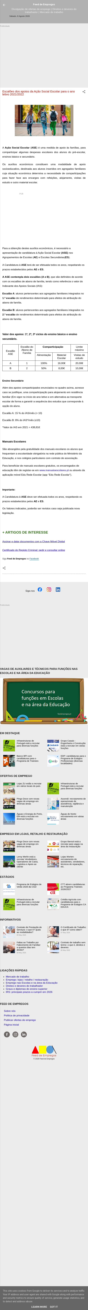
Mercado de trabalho (17, 976)
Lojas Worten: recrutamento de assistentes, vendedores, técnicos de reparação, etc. (73, 861)
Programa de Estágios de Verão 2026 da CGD (29, 885)
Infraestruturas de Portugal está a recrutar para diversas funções (28, 743)
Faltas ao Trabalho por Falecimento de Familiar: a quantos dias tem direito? (29, 946)
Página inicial (11, 1024)
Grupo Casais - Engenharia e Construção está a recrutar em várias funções (73, 744)
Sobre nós (10, 1010)
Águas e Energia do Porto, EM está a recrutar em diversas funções (29, 816)
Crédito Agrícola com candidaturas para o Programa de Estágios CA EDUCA (73, 903)
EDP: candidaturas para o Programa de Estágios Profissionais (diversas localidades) (73, 760)
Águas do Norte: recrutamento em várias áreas (72, 816)
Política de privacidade (16, 1015)
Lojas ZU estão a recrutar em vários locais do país (29, 784)
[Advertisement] (27, 54)
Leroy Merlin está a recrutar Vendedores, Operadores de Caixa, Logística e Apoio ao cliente (27, 861)
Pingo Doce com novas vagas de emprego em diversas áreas (28, 801)
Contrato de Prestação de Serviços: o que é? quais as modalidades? (29, 929)
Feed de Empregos (44, 4)
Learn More (39, 1306)
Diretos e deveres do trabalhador (24, 985)
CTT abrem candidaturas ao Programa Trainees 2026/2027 (73, 886)
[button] (84, 92)
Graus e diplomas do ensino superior (26, 988)
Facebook (34, 559)
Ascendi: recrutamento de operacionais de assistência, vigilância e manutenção (73, 802)
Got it (54, 1306)
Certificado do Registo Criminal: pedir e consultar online (33, 550)
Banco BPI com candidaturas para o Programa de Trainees (27, 758)
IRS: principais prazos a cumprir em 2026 (29, 991)
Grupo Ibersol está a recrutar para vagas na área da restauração (72, 844)
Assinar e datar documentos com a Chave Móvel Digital (33, 541)
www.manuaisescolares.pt (54, 470)
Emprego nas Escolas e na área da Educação (32, 982)
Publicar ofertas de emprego (20, 1020)
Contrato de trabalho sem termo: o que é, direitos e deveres (73, 945)
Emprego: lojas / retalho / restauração (27, 979)
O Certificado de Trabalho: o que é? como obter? (73, 928)
